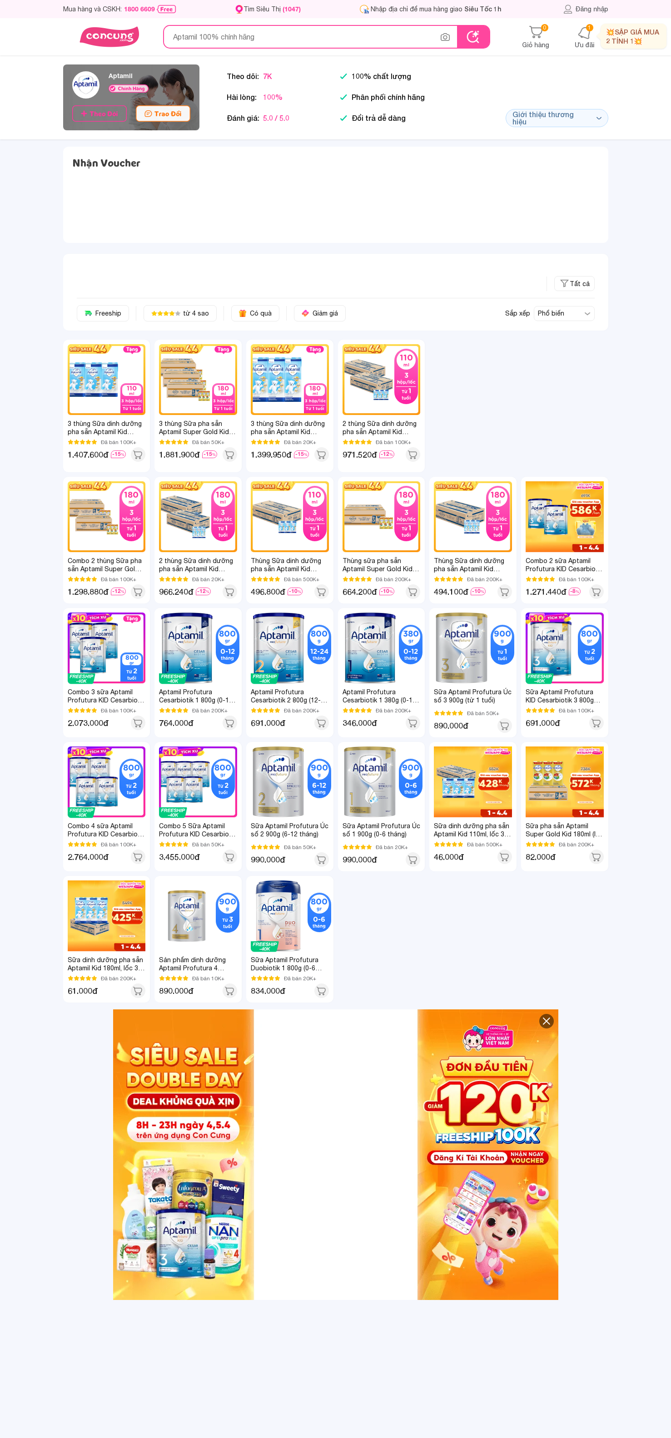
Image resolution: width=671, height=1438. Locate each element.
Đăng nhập (585, 9)
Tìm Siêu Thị (272, 9)
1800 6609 (139, 9)
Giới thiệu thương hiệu (556, 118)
